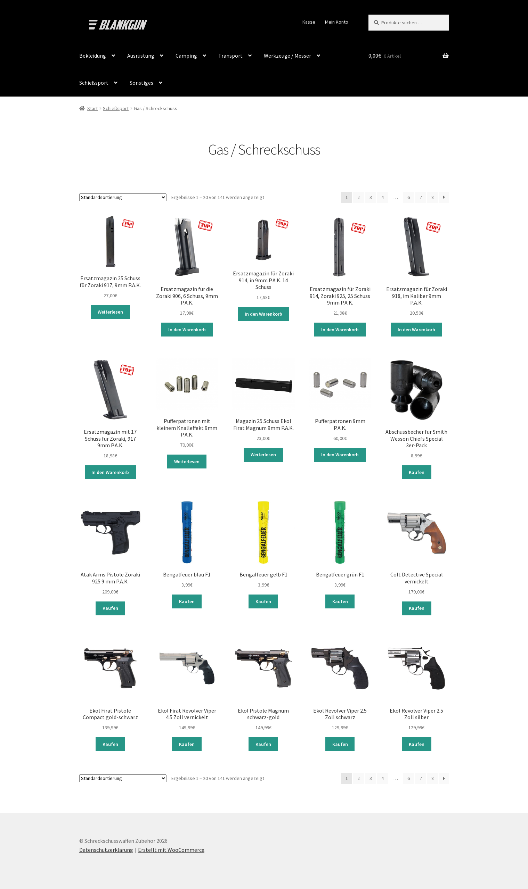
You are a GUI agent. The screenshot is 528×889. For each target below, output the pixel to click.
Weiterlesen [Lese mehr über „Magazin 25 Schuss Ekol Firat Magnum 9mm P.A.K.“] (263, 454)
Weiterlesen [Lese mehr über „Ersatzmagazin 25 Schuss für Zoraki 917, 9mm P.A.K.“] (110, 312)
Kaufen (416, 472)
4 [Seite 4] (382, 197)
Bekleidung (92, 55)
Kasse (308, 22)
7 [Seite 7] (421, 197)
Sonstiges (141, 82)
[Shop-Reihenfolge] (122, 197)
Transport (230, 55)
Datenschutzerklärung (106, 849)
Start (92, 108)
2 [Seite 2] (358, 197)
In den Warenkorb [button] (187, 329)
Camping (186, 55)
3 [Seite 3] (370, 197)
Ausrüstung (140, 55)
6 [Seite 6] (408, 197)
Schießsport (93, 82)
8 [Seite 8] (432, 197)
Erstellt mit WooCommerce (171, 849)
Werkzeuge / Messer (287, 55)
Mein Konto (336, 22)
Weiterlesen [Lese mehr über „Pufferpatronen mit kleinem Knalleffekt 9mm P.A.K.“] (187, 461)
